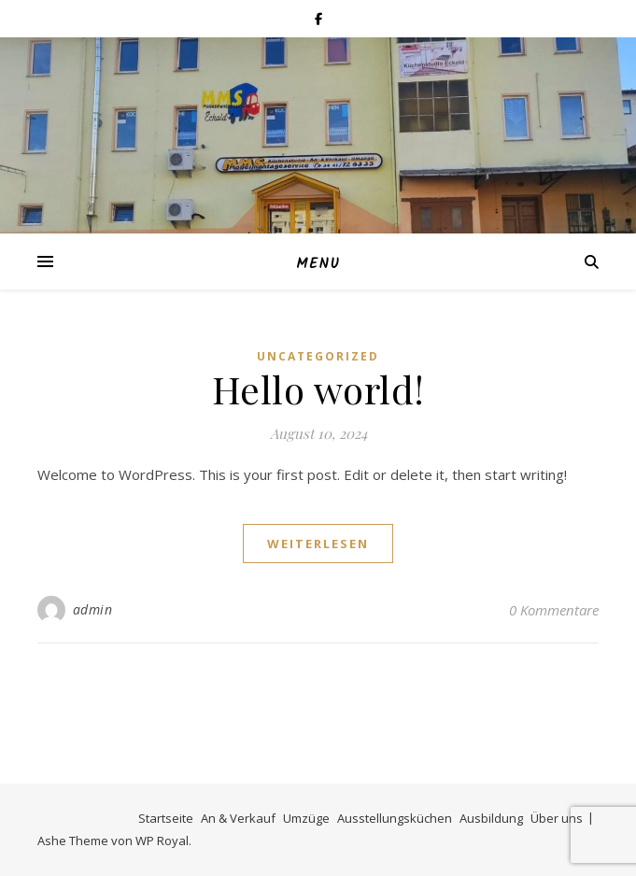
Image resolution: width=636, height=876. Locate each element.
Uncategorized (318, 356)
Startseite (165, 818)
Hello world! (318, 389)
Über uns (556, 818)
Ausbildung (491, 818)
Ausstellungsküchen (394, 818)
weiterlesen (318, 543)
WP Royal (162, 840)
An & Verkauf (238, 818)
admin (93, 609)
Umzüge (306, 818)
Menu (318, 264)
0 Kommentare (554, 609)
